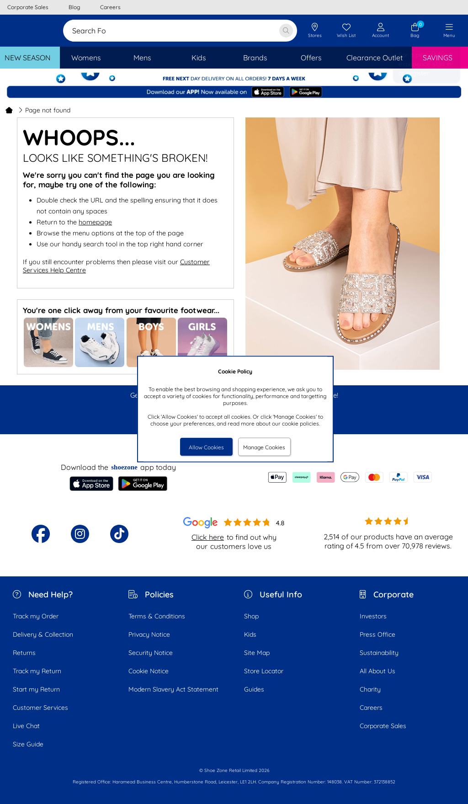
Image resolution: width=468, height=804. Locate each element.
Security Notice (150, 653)
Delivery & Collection (43, 634)
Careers (371, 707)
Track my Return (37, 671)
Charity (370, 689)
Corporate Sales (383, 726)
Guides (254, 689)
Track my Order (35, 616)
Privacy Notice (149, 634)
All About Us (377, 671)
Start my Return (36, 689)
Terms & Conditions (156, 616)
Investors (373, 616)
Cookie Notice (148, 671)
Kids (250, 634)
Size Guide (28, 744)
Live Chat (26, 726)
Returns (24, 653)
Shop (251, 616)
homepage (95, 222)
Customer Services (40, 707)
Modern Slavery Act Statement (173, 689)
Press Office (377, 634)
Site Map (257, 653)
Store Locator (263, 671)
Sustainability (379, 653)
